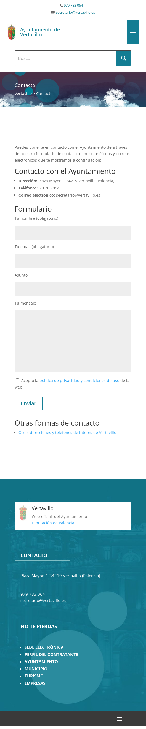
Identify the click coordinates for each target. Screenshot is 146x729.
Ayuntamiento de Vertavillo (40, 32)
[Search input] (66, 58)
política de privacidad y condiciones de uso (79, 380)
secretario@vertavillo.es (75, 12)
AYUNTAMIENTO (41, 662)
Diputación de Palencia (53, 522)
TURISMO (34, 676)
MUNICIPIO (36, 669)
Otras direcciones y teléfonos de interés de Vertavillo (67, 432)
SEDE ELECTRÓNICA (44, 647)
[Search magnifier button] (123, 58)
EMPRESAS (35, 683)
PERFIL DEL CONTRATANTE (51, 654)
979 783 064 (73, 5)
